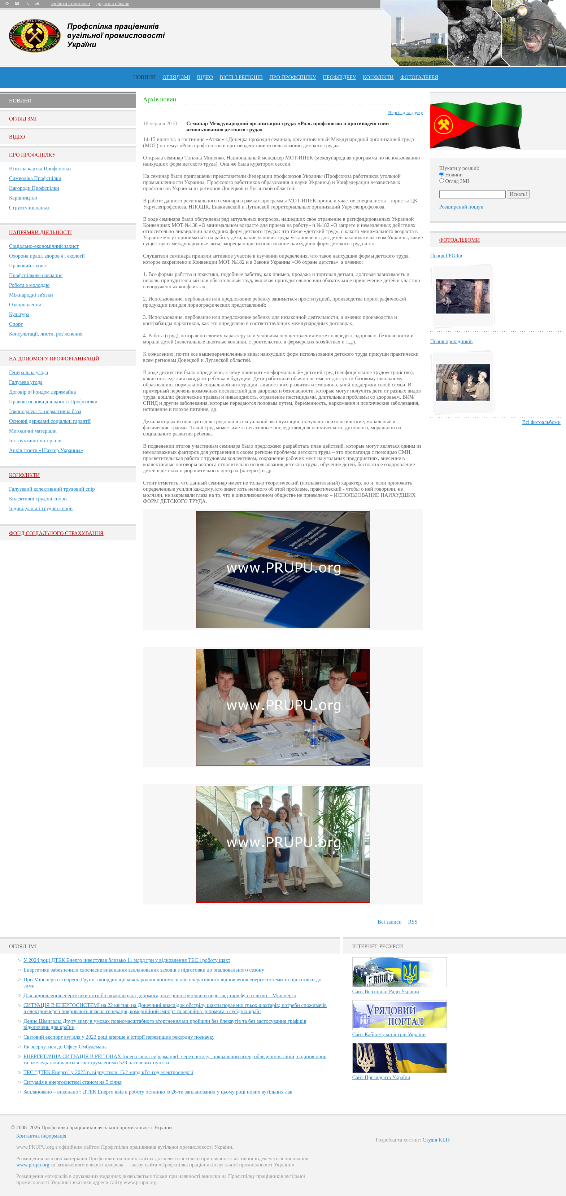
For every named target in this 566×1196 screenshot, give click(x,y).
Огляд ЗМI (23, 119)
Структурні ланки (29, 207)
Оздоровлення (25, 304)
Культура (19, 314)
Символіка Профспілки (35, 178)
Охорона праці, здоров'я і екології (47, 256)
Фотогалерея (419, 77)
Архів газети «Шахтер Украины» (46, 450)
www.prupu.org (32, 1164)
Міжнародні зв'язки (31, 295)
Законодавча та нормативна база (45, 411)
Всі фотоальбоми (541, 422)
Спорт (16, 324)
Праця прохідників (451, 341)
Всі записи (389, 922)
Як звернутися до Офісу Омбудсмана (64, 1047)
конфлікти (378, 77)
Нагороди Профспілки (34, 188)
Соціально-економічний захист (44, 246)
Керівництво (23, 198)
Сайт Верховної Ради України (385, 991)
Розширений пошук (461, 207)
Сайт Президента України (381, 1077)
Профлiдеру (339, 77)
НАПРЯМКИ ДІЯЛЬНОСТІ (40, 232)
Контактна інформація (41, 1136)
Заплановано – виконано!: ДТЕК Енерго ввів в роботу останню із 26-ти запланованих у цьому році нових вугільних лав (157, 1092)
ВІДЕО (205, 77)
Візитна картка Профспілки (40, 168)
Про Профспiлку (32, 155)
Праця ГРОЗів (446, 255)
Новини (144, 77)
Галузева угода (25, 382)
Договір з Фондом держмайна (42, 392)
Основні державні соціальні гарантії (50, 421)
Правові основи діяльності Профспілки (53, 401)
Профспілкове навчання (35, 275)
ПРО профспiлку (292, 77)
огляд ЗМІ (176, 77)
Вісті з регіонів (240, 77)
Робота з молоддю (29, 285)
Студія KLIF (436, 1140)
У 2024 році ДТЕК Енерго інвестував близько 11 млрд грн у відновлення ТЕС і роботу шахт (126, 960)
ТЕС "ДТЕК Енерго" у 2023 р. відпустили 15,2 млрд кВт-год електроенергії (108, 1072)
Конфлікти (24, 475)
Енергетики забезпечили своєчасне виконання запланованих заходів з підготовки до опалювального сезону (143, 970)
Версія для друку (405, 112)
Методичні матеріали (33, 431)
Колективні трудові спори (38, 498)
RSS (413, 922)
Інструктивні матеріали (35, 440)
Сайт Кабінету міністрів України (389, 1034)
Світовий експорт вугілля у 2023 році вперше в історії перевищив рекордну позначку (119, 1037)
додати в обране (112, 3)
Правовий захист (28, 265)
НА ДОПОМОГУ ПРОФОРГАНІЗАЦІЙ (54, 359)
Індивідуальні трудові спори (41, 508)
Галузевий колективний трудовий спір (52, 489)
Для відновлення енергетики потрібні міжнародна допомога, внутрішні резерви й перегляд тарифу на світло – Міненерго (159, 995)
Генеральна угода (28, 372)
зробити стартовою (70, 3)
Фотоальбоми (459, 240)
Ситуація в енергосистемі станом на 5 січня (72, 1082)
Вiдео (17, 137)
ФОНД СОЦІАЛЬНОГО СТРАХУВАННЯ (56, 533)
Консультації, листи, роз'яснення (45, 334)
